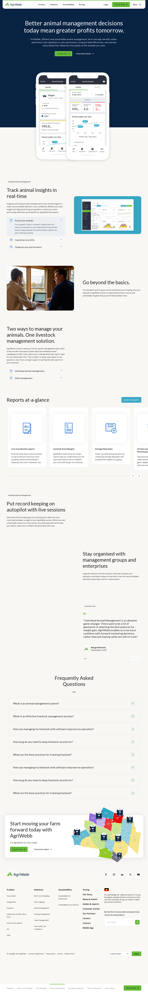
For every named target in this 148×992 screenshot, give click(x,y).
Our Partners (89, 913)
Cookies (60, 956)
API (8, 929)
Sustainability (68, 4)
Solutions (54, 4)
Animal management (57, 988)
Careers (86, 918)
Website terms (70, 956)
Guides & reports (91, 904)
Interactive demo (43, 849)
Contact (87, 923)
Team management (94, 988)
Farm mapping (41, 988)
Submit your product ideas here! (16, 915)
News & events (90, 899)
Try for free (121, 4)
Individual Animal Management (19, 495)
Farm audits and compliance (115, 988)
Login (106, 4)
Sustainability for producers (68, 905)
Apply (136, 956)
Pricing (82, 4)
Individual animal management (19, 182)
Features (10, 908)
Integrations (11, 902)
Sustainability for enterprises (64, 897)
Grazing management (76, 988)
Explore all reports (131, 400)
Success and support (14, 923)
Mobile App (88, 928)
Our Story (87, 894)
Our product (11, 896)
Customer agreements (36, 956)
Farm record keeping (24, 988)
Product (41, 4)
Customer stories (91, 908)
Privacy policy (50, 956)
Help (8, 935)
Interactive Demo (85, 53)
